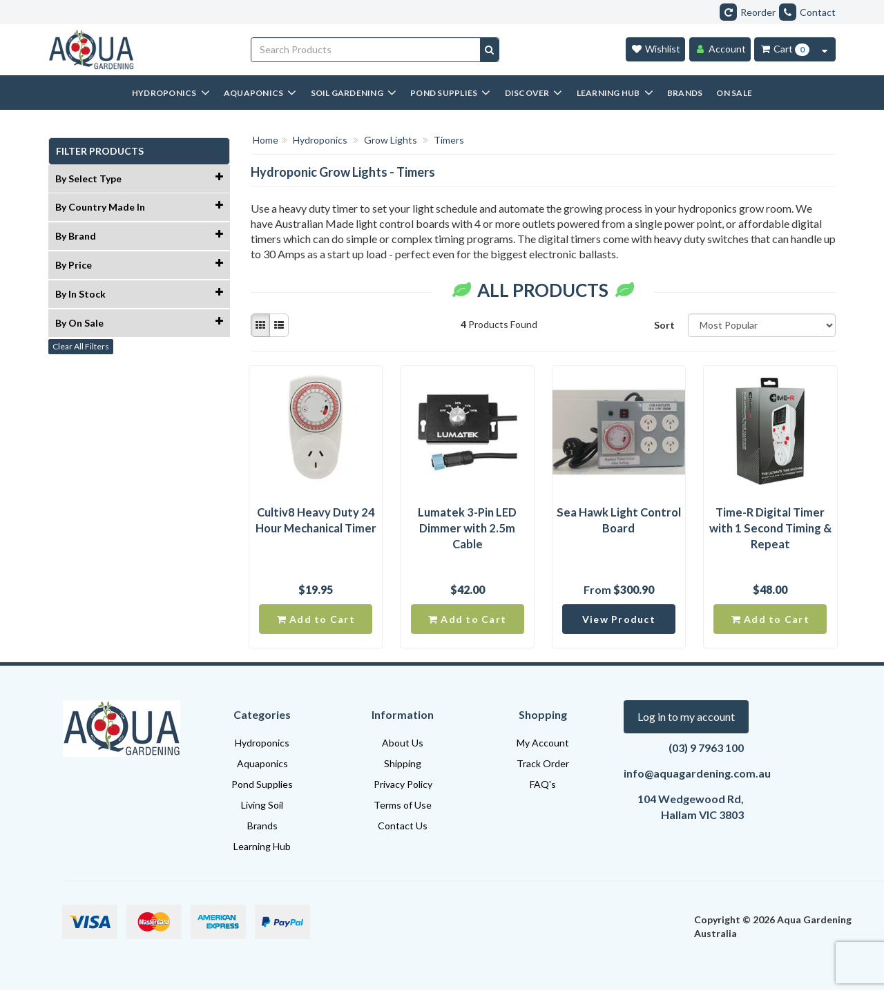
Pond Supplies (262, 787)
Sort (664, 325)
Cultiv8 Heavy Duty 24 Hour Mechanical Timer (315, 521)
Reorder (748, 12)
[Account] (720, 49)
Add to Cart (316, 621)
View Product (618, 621)
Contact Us (402, 828)
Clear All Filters (80, 346)
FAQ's (543, 787)
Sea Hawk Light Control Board (618, 521)
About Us (402, 745)
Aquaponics (262, 766)
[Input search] (366, 49)
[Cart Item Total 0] (784, 49)
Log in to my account (686, 719)
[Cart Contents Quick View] (825, 49)
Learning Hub (262, 849)
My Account (543, 745)
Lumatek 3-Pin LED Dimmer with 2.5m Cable (467, 529)
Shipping (402, 766)
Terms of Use (403, 807)
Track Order (543, 766)
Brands (262, 828)
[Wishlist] (655, 49)
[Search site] (489, 49)
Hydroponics (262, 745)
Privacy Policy (403, 787)
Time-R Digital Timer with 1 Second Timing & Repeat (770, 529)
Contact (807, 12)
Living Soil (262, 807)
